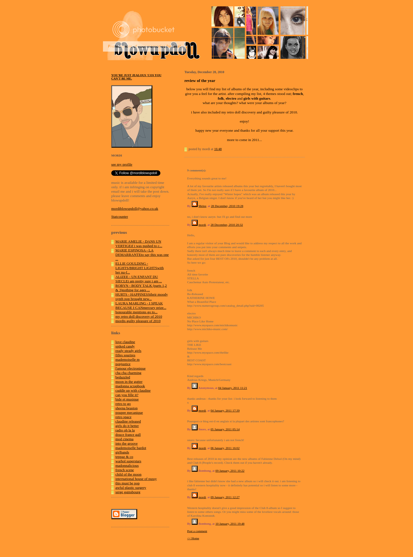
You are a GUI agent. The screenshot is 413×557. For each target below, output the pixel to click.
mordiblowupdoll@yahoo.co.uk (134, 208)
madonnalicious (127, 465)
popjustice (123, 364)
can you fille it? (126, 395)
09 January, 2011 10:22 (229, 470)
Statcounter (119, 216)
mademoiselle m (127, 359)
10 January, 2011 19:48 (229, 523)
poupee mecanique (129, 412)
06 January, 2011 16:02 (225, 448)
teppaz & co (124, 457)
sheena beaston (126, 408)
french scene (124, 470)
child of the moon (128, 474)
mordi (202, 224)
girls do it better (127, 426)
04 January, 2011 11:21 (232, 387)
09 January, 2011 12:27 (225, 497)
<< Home (193, 538)
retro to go (123, 404)
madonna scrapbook (130, 386)
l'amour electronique (130, 368)
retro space (123, 417)
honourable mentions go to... (136, 312)
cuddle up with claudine (133, 390)
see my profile (121, 164)
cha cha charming (128, 373)
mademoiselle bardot (130, 448)
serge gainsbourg (127, 492)
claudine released (128, 421)
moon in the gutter (128, 382)
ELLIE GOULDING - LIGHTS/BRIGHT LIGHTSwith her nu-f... (139, 267)
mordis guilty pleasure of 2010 (138, 321)
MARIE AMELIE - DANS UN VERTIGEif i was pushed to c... (138, 243)
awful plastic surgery (130, 488)
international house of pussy (136, 479)
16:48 (218, 149)
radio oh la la (125, 430)
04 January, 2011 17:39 (225, 410)
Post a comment (197, 531)
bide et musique (127, 399)
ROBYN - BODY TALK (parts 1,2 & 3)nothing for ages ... (141, 287)
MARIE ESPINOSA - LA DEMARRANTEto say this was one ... (142, 254)
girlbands (122, 452)
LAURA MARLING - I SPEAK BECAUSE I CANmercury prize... (140, 305)
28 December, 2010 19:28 (227, 206)
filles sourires (125, 355)
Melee (202, 206)
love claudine (125, 342)
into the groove (126, 443)
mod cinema (124, 439)
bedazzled (122, 377)
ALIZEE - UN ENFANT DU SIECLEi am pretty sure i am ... (138, 279)
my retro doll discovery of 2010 (138, 316)
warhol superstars (128, 461)
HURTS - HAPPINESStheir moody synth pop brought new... (141, 296)
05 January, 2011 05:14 (225, 429)
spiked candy (125, 346)
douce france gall (128, 435)
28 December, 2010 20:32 (227, 224)
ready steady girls (128, 351)
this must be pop (127, 483)
